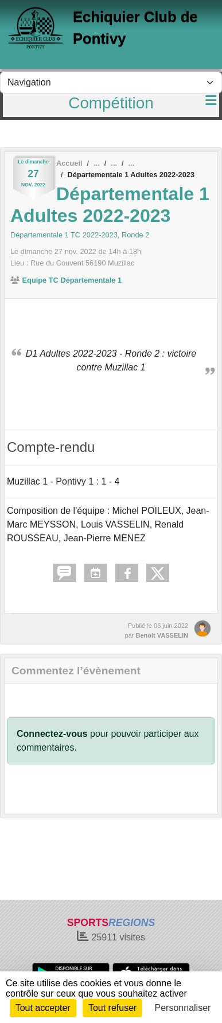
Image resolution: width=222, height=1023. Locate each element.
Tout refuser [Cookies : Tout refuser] (112, 1008)
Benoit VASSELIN (162, 635)
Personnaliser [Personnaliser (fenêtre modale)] (183, 1008)
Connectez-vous (52, 734)
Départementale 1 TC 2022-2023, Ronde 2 (79, 235)
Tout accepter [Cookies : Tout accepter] (43, 1008)
